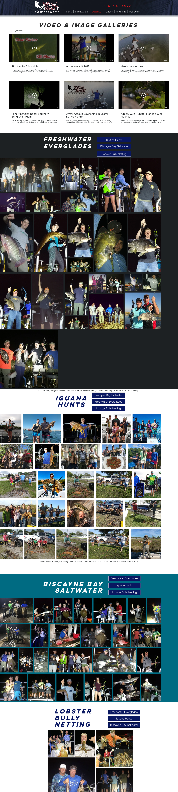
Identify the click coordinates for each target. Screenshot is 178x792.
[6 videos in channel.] (89, 78)
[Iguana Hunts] (114, 139)
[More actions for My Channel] (17, 31)
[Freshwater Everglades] (108, 401)
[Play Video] (34, 48)
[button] (17, 31)
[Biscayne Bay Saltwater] (114, 146)
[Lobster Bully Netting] (114, 154)
